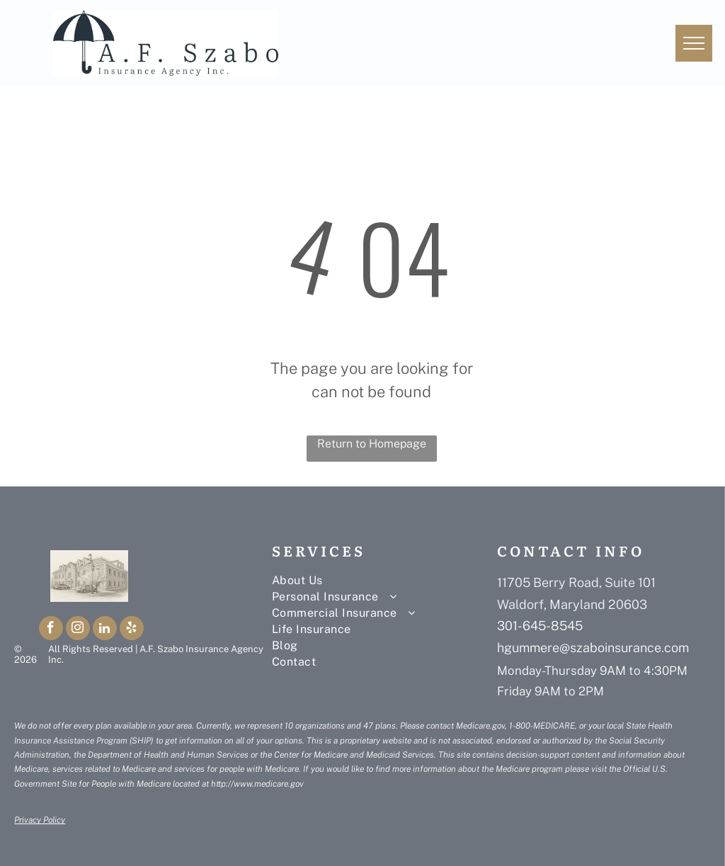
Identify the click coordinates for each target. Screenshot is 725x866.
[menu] (693, 43)
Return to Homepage (371, 443)
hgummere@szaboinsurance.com (593, 647)
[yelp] (132, 630)
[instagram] (78, 630)
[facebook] (51, 630)
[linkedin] (105, 630)
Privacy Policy (39, 820)
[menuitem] (378, 580)
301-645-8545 (540, 625)
